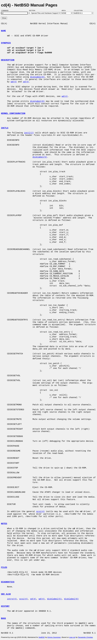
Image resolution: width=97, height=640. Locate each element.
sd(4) (26, 81)
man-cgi (72, 637)
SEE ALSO (6, 594)
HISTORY (5, 606)
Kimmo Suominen (54, 637)
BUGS (3, 618)
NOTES (4, 523)
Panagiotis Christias (85, 637)
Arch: (65, 10)
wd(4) (14, 81)
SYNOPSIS (6, 43)
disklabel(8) (37, 77)
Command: (5, 10)
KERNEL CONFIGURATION (13, 113)
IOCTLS (4, 128)
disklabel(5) (40, 157)
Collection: (78, 10)
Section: (33, 10)
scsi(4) (40, 511)
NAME (3, 30)
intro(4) (12, 599)
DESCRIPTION (7, 60)
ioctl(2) (29, 132)
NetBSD (42, 637)
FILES (4, 567)
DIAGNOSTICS (7, 582)
